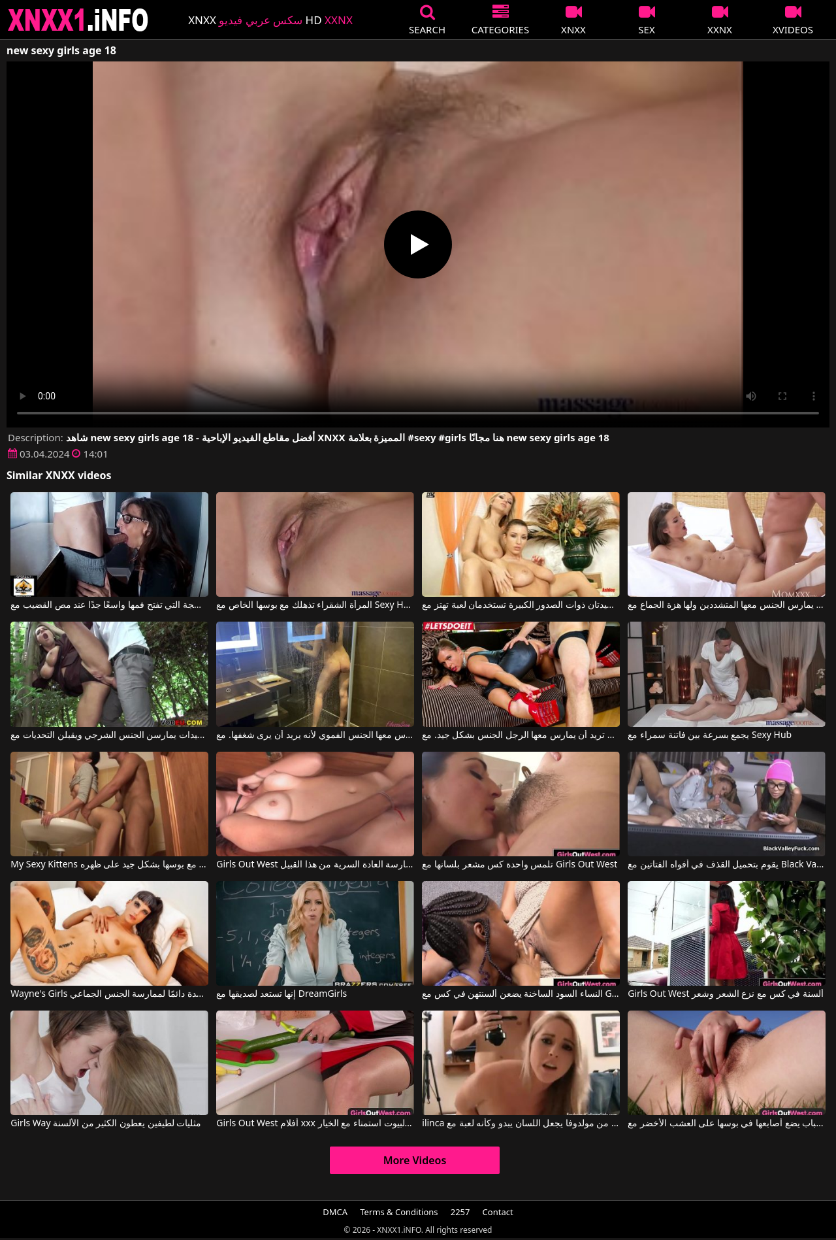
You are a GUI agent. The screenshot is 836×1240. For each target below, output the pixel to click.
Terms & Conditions (399, 1212)
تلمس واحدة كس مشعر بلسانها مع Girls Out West (519, 865)
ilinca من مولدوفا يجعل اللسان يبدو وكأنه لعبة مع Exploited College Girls (520, 1123)
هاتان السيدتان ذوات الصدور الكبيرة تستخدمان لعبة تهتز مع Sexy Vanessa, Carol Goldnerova (520, 605)
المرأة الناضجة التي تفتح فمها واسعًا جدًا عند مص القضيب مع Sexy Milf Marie (109, 605)
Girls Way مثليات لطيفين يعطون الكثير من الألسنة (105, 1123)
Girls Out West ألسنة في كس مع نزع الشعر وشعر (726, 994)
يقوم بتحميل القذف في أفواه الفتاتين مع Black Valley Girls (726, 865)
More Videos (415, 1160)
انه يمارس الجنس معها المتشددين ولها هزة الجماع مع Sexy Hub (726, 605)
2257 (460, 1212)
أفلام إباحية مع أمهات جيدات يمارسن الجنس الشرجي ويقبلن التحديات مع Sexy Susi (109, 735)
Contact (498, 1212)
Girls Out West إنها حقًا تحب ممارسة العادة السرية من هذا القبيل (314, 865)
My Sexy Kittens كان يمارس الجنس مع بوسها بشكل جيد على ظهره (109, 865)
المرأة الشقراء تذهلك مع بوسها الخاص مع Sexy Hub (314, 605)
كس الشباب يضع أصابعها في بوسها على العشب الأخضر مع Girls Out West (726, 1123)
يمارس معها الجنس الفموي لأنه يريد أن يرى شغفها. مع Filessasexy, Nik (314, 735)
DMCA (335, 1212)
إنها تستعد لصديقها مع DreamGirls (281, 994)
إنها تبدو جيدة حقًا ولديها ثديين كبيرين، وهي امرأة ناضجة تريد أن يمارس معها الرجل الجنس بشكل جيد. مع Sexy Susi (520, 735)
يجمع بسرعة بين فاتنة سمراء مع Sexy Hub (710, 735)
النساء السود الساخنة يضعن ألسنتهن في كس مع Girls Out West (520, 994)
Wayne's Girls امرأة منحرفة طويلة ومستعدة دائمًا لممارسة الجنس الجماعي (109, 994)
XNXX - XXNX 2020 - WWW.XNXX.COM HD (78, 19)
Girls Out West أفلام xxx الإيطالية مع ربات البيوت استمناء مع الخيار (314, 1123)
